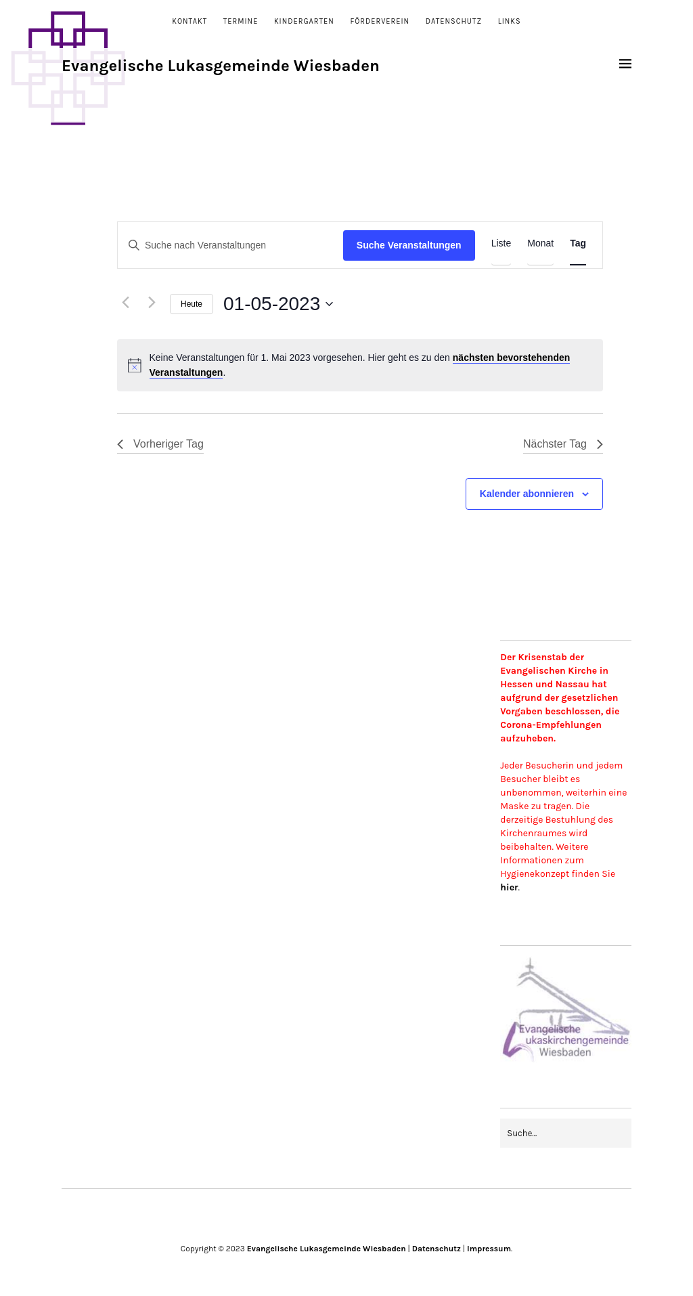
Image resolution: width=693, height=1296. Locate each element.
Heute (191, 304)
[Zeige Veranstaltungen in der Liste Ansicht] (501, 243)
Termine (241, 21)
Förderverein (379, 21)
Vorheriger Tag (160, 444)
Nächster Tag (563, 444)
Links (509, 21)
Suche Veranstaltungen (409, 245)
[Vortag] (125, 303)
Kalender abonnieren (527, 493)
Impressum (489, 1248)
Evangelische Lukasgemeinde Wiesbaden (221, 65)
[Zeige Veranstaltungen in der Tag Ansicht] (578, 243)
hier (509, 887)
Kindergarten (304, 21)
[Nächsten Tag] (151, 303)
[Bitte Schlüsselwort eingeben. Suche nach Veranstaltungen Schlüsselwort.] (230, 245)
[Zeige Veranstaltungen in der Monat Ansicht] (540, 243)
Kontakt (189, 21)
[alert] (360, 365)
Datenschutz (454, 21)
